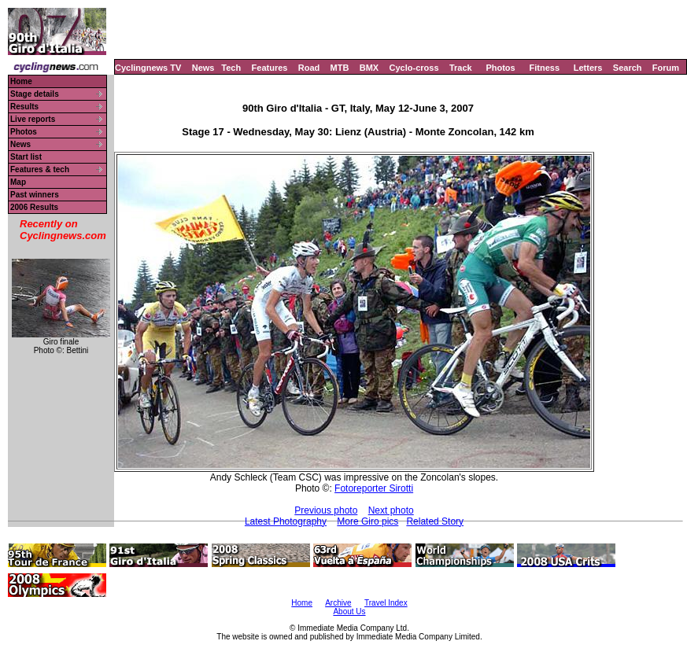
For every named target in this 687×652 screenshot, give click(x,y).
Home (21, 81)
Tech (231, 67)
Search (627, 67)
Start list (26, 157)
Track (460, 67)
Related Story (435, 521)
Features (270, 67)
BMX (369, 67)
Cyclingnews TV (148, 67)
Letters (588, 67)
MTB (340, 67)
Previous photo (325, 510)
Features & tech (39, 169)
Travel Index (386, 603)
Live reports (32, 119)
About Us (349, 611)
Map (18, 182)
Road (309, 67)
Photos (500, 67)
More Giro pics (367, 521)
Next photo (391, 510)
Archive (338, 603)
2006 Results (34, 207)
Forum (665, 67)
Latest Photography (286, 521)
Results (24, 106)
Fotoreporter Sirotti (373, 488)
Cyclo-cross (414, 67)
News (203, 67)
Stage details (34, 94)
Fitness (544, 67)
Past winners (34, 194)
